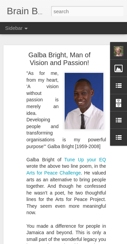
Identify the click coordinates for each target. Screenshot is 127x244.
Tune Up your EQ (85, 159)
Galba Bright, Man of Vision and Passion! (59, 58)
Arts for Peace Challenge (53, 173)
